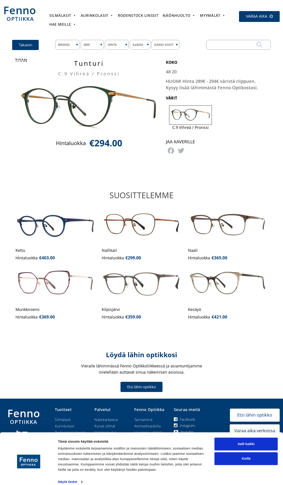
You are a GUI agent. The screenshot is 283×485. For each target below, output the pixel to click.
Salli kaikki (246, 438)
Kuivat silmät (104, 426)
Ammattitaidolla (147, 426)
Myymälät (212, 15)
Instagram (184, 425)
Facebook (184, 419)
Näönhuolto (179, 15)
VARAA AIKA (256, 16)
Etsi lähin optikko (141, 386)
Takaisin (26, 44)
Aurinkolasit (97, 15)
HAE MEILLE (62, 24)
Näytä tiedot (67, 476)
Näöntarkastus (106, 419)
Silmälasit (62, 15)
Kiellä (246, 453)
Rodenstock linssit (138, 15)
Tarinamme (143, 419)
